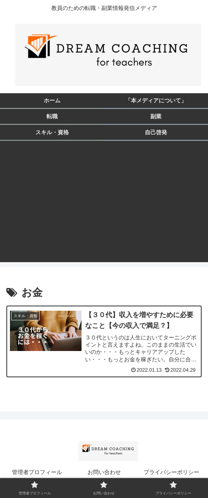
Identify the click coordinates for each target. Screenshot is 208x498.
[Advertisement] (104, 206)
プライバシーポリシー (171, 472)
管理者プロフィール (37, 472)
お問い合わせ (104, 472)
